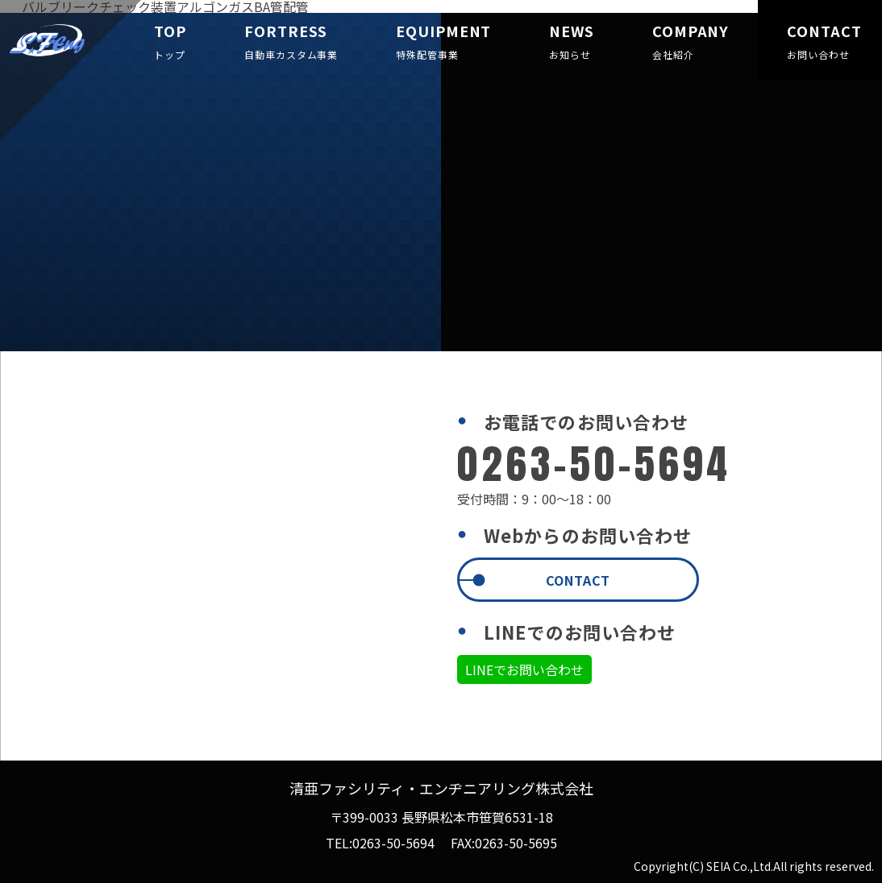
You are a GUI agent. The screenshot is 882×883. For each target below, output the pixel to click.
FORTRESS (291, 42)
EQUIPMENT (443, 42)
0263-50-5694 (393, 842)
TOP (170, 42)
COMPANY (690, 42)
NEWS (571, 42)
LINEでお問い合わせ (524, 669)
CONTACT (820, 42)
